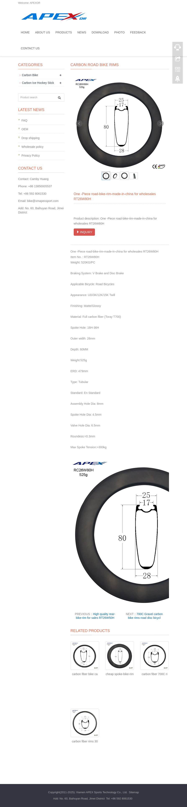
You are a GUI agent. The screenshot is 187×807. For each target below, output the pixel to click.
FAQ (24, 120)
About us (42, 32)
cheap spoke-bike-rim (120, 674)
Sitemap (134, 792)
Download (100, 32)
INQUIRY (84, 232)
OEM (25, 129)
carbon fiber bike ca (85, 674)
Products (63, 32)
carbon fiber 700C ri (155, 674)
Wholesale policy (33, 146)
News (81, 32)
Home (25, 32)
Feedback (138, 32)
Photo (119, 32)
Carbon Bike (30, 75)
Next (160, 123)
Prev (79, 123)
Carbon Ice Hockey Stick (38, 82)
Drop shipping (31, 138)
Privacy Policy (31, 155)
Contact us (30, 48)
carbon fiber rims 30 (85, 741)
